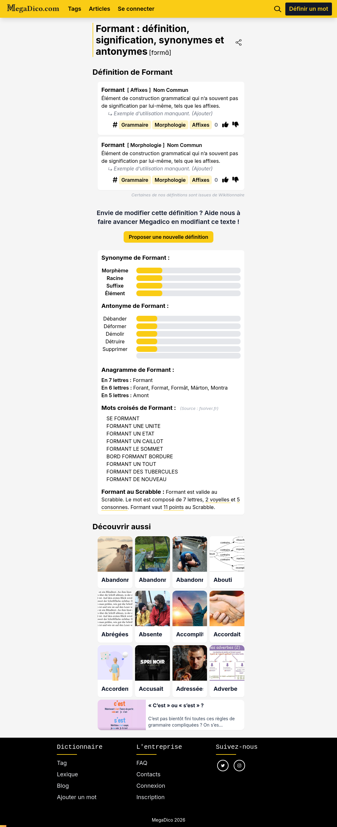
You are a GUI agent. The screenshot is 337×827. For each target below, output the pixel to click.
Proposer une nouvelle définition (168, 232)
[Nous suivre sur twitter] (223, 758)
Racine (115, 273)
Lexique (67, 766)
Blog (63, 778)
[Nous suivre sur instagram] (239, 758)
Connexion (150, 778)
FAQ (141, 755)
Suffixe (115, 280)
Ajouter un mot (76, 789)
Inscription (150, 789)
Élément (115, 288)
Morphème (115, 265)
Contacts (148, 766)
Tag (62, 755)
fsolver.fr (208, 403)
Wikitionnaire (231, 194)
